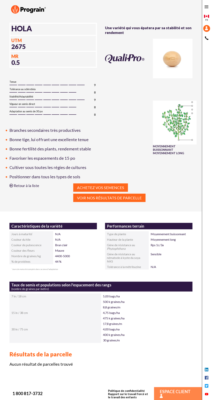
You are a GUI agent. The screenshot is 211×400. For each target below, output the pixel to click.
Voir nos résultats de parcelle (109, 198)
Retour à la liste (24, 185)
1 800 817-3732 (27, 393)
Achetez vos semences (100, 187)
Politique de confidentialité (126, 390)
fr (206, 18)
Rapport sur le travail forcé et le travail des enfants (128, 395)
